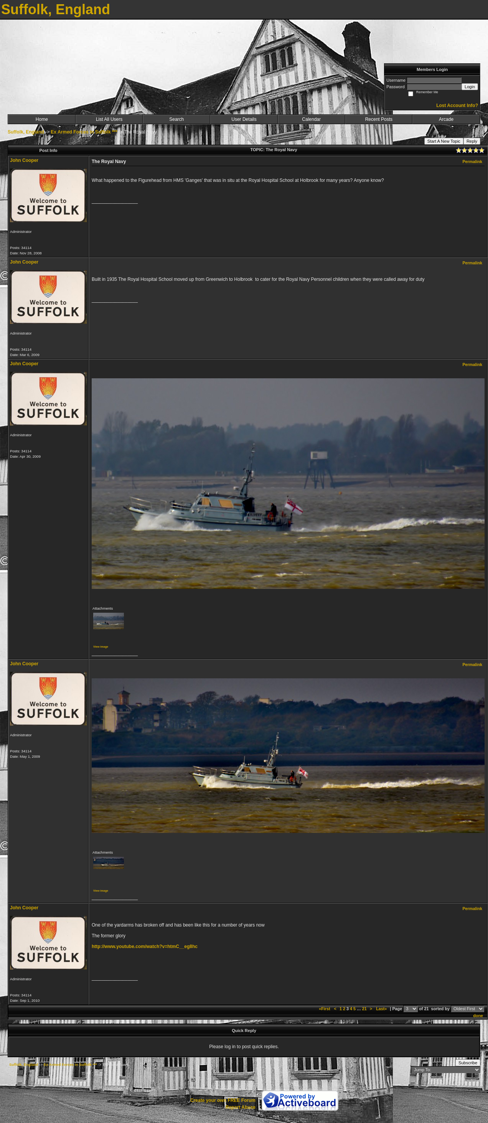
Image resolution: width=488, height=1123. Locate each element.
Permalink (472, 161)
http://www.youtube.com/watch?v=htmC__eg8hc (145, 946)
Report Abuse (241, 1107)
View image (100, 646)
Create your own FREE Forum (223, 1100)
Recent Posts (378, 119)
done (478, 1015)
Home (42, 119)
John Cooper (24, 160)
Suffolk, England (26, 132)
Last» (382, 1008)
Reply (472, 141)
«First (325, 1008)
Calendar (311, 119)
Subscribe (467, 1062)
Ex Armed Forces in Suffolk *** (84, 132)
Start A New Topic (443, 141)
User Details (243, 119)
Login (470, 86)
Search (176, 119)
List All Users (109, 119)
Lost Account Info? (457, 105)
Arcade (446, 119)
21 (364, 1008)
